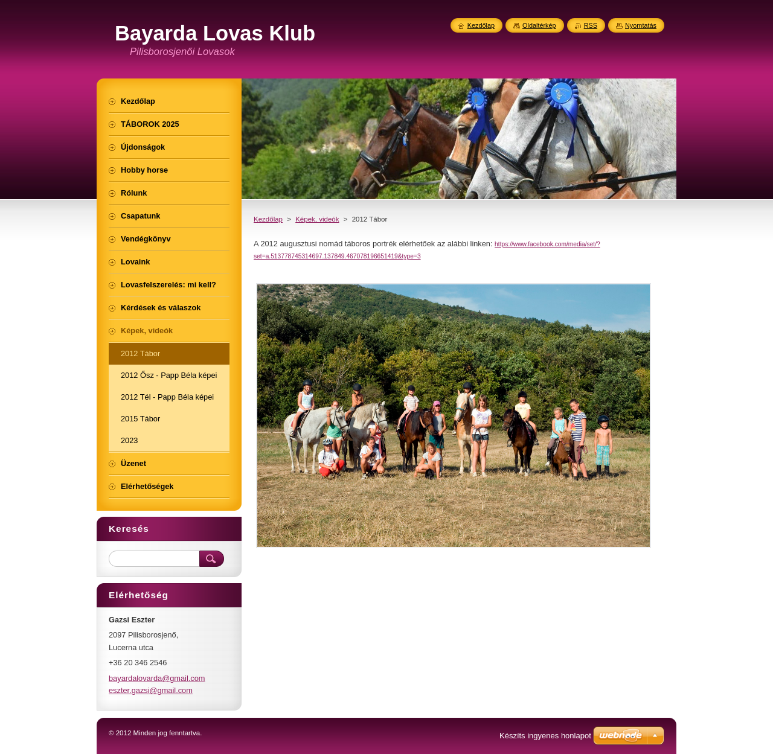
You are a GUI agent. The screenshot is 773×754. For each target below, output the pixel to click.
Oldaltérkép (539, 25)
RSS (590, 25)
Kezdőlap (268, 219)
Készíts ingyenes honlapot (545, 735)
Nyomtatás (640, 25)
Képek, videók (317, 219)
